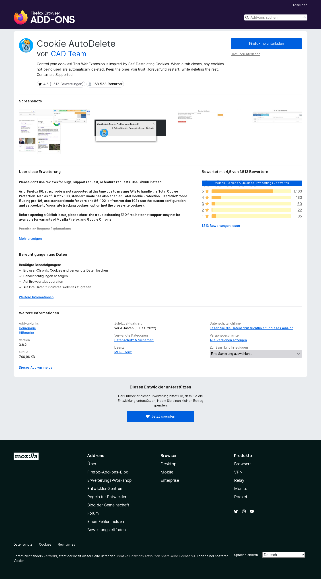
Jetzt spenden (160, 416)
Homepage (27, 328)
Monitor (241, 488)
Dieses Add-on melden (36, 367)
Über (91, 463)
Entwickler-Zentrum (105, 488)
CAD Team (68, 53)
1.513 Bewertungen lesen (221, 226)
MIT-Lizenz (123, 352)
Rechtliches (66, 544)
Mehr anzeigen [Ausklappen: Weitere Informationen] (30, 238)
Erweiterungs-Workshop (109, 480)
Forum (93, 513)
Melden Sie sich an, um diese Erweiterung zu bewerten (252, 183)
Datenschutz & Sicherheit (134, 340)
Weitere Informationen (36, 297)
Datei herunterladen (245, 54)
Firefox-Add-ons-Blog (107, 472)
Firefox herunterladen (266, 43)
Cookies (45, 544)
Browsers (242, 463)
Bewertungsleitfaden (106, 529)
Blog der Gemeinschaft (108, 505)
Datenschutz (23, 544)
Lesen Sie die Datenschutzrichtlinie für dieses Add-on (251, 328)
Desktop (168, 463)
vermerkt (50, 556)
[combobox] (275, 17)
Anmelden (300, 5)
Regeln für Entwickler (106, 496)
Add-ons (95, 455)
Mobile (166, 472)
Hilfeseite (26, 333)
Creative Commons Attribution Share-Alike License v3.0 (157, 556)
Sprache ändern (246, 555)
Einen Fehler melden (105, 521)
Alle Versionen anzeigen (228, 340)
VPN (238, 472)
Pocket (240, 496)
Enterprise (169, 480)
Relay (239, 480)
